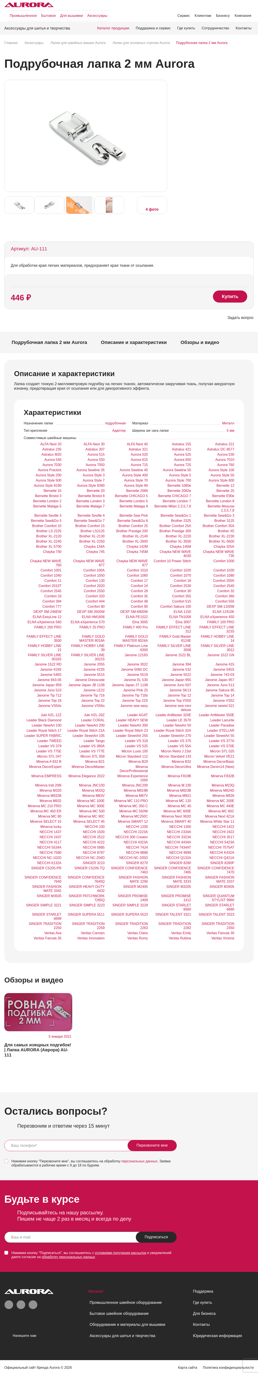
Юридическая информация (217, 1336)
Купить (230, 296)
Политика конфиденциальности (228, 1367)
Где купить (186, 28)
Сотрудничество (215, 28)
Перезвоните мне (152, 1145)
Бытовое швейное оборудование (119, 1313)
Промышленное (23, 16)
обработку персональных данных (68, 1257)
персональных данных (140, 1161)
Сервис (183, 16)
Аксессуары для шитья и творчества (122, 1336)
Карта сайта (187, 1367)
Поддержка (203, 1291)
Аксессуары (97, 16)
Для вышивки (71, 16)
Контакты (244, 28)
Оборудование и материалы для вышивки (127, 1324)
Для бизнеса (204, 1313)
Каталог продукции (113, 28)
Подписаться (156, 1237)
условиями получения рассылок (120, 1253)
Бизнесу (223, 16)
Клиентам (203, 16)
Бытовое (48, 16)
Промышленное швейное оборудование (126, 1302)
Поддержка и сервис (153, 28)
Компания (243, 16)
